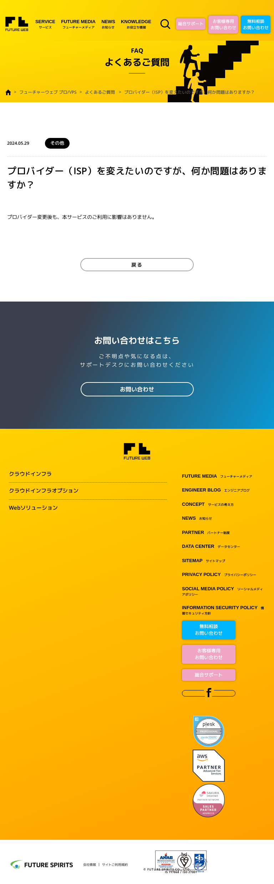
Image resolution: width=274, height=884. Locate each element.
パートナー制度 (206, 532)
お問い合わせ (137, 389)
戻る (137, 264)
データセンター (211, 546)
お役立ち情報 (136, 24)
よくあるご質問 (100, 92)
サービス (45, 24)
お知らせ (108, 24)
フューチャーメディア (78, 24)
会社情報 (89, 864)
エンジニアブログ (216, 490)
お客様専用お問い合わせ (223, 24)
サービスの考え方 (208, 504)
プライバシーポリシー (219, 574)
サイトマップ (203, 561)
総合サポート (191, 24)
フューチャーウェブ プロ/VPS (48, 92)
